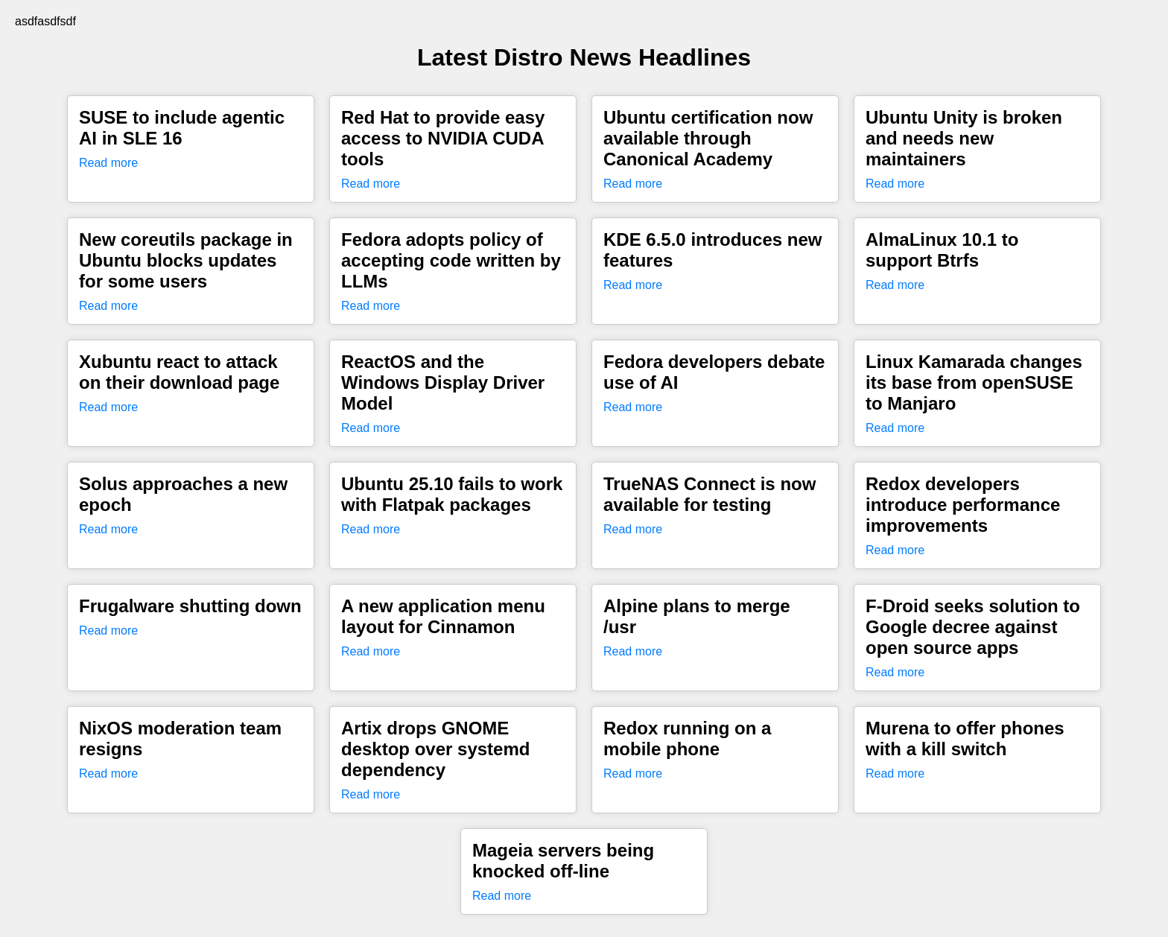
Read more (108, 162)
